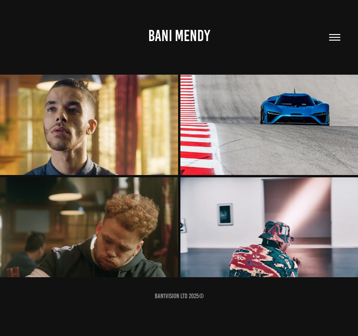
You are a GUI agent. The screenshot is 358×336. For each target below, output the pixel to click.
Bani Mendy (179, 35)
